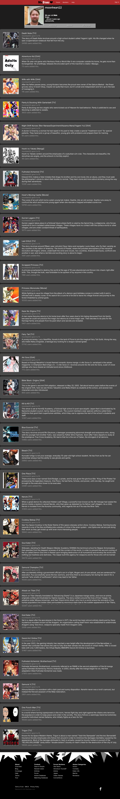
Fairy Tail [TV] (28, 334)
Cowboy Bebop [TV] (31, 520)
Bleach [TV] (27, 450)
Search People (39, 766)
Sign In (117, 2)
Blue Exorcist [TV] (30, 427)
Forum (58, 2)
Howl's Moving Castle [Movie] (35, 195)
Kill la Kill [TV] (28, 403)
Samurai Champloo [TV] (32, 567)
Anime (55, 771)
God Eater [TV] (28, 615)
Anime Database (40, 775)
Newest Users (39, 769)
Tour (16, 778)
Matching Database (41, 778)
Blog (16, 769)
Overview (18, 766)
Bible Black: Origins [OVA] (33, 380)
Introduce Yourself (59, 769)
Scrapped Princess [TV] (32, 265)
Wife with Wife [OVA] (31, 79)
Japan (55, 773)
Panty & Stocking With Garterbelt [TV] (39, 102)
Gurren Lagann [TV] (30, 218)
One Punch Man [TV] (31, 707)
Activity (52, 26)
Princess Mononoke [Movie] (34, 288)
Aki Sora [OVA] (28, 357)
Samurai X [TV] (28, 684)
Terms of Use (19, 786)
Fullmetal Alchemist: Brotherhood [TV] (39, 661)
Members (65, 2)
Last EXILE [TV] (29, 241)
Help (73, 2)
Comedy (76, 769)
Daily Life (76, 771)
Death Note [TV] (29, 33)
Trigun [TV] (27, 730)
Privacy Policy (34, 786)
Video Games (58, 775)
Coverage (18, 771)
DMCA (27, 786)
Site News (56, 766)
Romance (76, 775)
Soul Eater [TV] (28, 543)
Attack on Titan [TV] (31, 590)
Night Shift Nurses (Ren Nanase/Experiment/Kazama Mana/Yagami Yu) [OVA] (56, 126)
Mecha (75, 773)
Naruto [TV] (27, 497)
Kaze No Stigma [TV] (31, 311)
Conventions (57, 778)
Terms (17, 775)
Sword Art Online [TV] (31, 638)
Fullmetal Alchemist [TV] (33, 172)
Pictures (86, 26)
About (69, 26)
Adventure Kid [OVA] (31, 56)
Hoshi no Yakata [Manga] (33, 149)
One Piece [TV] (28, 473)
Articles (36, 771)
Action (75, 766)
